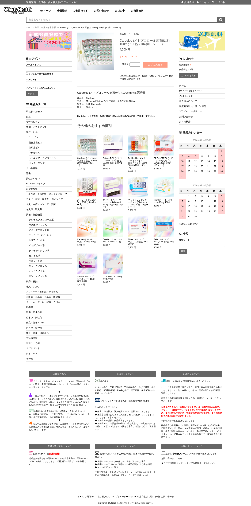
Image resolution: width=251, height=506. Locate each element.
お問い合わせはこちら (171, 458)
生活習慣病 (31, 338)
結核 (28, 116)
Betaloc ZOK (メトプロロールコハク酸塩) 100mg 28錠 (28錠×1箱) (112, 161)
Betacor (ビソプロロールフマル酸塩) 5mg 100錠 (164, 241)
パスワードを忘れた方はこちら (40, 88)
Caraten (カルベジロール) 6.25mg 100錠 (112, 240)
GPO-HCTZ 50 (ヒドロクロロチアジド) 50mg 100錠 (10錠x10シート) (163, 161)
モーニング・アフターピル (42, 158)
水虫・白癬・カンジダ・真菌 (41, 204)
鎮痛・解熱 (31, 281)
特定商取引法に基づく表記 (192, 106)
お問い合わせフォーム (176, 454)
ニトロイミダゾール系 (40, 235)
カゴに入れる (155, 64)
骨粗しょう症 (33, 343)
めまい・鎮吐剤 (34, 317)
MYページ (45, 10)
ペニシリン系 (35, 261)
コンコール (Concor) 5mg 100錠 (112, 277)
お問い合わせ (101, 10)
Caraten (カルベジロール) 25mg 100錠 (163, 201)
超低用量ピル (35, 142)
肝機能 (29, 307)
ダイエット (31, 353)
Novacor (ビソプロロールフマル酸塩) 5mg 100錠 (138, 241)
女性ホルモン (33, 122)
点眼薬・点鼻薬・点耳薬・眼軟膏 (43, 297)
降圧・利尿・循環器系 (37, 333)
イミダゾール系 (37, 245)
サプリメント (33, 348)
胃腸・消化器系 (34, 312)
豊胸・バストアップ (36, 127)
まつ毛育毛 (31, 168)
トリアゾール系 (37, 240)
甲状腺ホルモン (34, 111)
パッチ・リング (37, 163)
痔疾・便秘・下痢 (35, 322)
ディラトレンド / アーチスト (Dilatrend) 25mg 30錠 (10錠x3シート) (113, 203)
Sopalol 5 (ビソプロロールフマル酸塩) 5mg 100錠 (86, 278)
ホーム (182, 85)
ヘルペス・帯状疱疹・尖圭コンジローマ (46, 194)
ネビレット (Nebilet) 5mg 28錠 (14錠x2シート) (86, 202)
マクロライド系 (37, 271)
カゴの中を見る (188, 75)
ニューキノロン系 (38, 266)
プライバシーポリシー (190, 111)
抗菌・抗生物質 (34, 214)
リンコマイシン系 (38, 276)
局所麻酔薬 (31, 189)
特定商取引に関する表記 (148, 496)
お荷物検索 (137, 10)
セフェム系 (34, 255)
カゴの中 (218, 2)
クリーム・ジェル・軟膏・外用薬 (43, 302)
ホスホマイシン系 (38, 225)
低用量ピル (34, 147)
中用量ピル (34, 152)
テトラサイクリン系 (39, 250)
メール (192, 454)
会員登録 (187, 2)
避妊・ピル (31, 132)
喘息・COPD (33, 286)
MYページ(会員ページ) (190, 90)
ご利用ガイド (80, 10)
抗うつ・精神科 (34, 327)
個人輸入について (188, 101)
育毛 (28, 173)
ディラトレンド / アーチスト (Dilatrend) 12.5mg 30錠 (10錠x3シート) (138, 203)
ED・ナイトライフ (35, 183)
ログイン (203, 2)
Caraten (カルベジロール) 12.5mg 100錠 (86, 240)
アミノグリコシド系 (39, 230)
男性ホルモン (33, 178)
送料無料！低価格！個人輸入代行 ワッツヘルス (52, 2)
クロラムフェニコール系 (41, 219)
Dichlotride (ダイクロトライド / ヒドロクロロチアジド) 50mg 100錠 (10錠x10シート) (138, 163)
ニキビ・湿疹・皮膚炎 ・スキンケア (44, 199)
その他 (29, 358)
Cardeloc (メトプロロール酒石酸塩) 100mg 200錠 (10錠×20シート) (87, 161)
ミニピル (33, 137)
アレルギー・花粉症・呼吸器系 (42, 291)
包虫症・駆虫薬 (34, 209)
